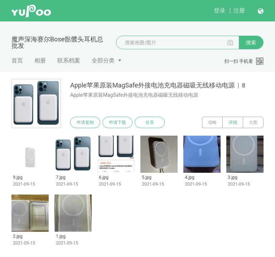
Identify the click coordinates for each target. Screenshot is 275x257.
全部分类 (103, 60)
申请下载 (117, 122)
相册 (40, 60)
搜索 (251, 42)
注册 (239, 10)
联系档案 (68, 60)
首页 (17, 60)
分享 (149, 122)
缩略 (212, 122)
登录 (219, 10)
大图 (253, 122)
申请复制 (85, 122)
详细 (232, 122)
